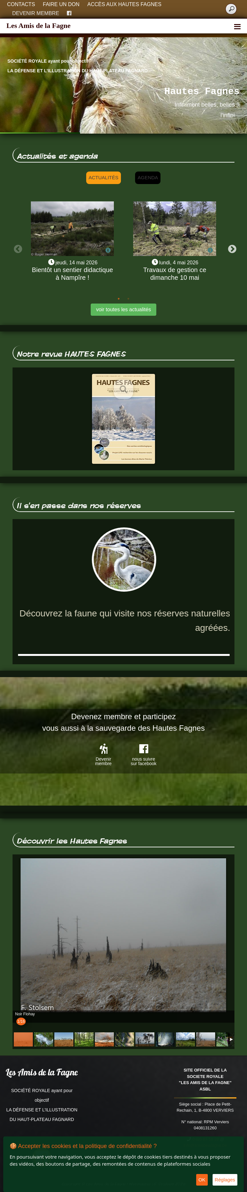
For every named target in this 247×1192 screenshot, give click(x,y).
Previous (16, 247)
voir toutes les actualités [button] (123, 309)
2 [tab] (128, 299)
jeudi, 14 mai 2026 (76, 262)
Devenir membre (35, 13)
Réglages (225, 1179)
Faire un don (61, 4)
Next (230, 247)
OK (202, 1179)
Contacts (21, 4)
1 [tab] (118, 299)
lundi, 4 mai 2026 (178, 262)
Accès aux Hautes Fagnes (124, 4)
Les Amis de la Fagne (38, 26)
